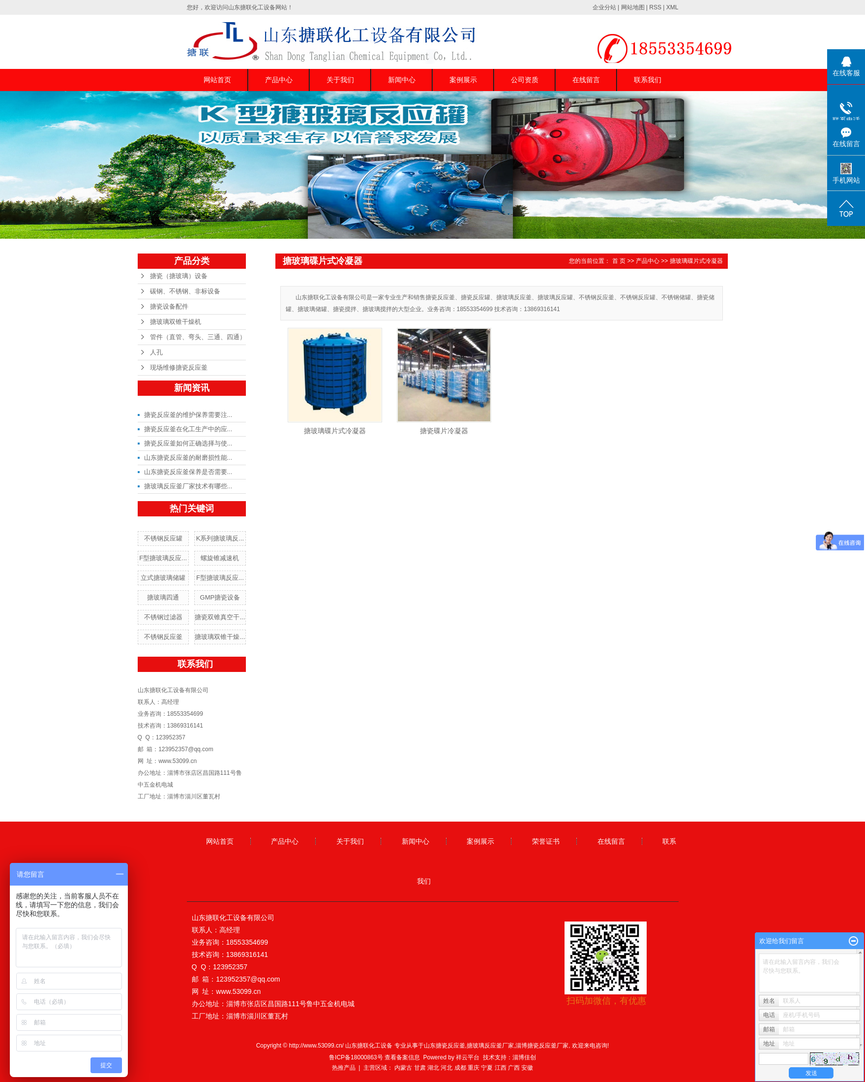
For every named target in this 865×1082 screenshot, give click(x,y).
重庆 (473, 1067)
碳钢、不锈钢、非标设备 (185, 291)
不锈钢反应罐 (163, 538)
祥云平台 (467, 1057)
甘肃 (420, 1067)
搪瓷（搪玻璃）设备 (179, 276)
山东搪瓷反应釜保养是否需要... (188, 472)
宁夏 (487, 1067)
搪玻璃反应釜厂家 (490, 1045)
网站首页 (217, 80)
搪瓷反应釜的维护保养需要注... (188, 414)
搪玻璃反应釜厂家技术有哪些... (188, 486)
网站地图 (633, 7)
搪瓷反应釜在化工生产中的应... (188, 429)
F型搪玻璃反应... (163, 558)
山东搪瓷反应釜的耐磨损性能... (188, 457)
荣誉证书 (546, 841)
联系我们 (647, 80)
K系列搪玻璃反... (220, 538)
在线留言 (586, 80)
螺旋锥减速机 (220, 558)
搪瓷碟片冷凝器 (444, 431)
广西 (514, 1067)
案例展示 (463, 80)
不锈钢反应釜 (163, 636)
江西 (501, 1067)
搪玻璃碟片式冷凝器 (696, 260)
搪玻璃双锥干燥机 (175, 321)
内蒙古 (403, 1067)
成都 (460, 1067)
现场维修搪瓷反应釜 (179, 367)
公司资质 (524, 80)
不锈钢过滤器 (163, 617)
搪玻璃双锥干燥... (220, 636)
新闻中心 (402, 80)
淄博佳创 (524, 1057)
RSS (655, 7)
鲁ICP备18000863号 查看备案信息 (374, 1057)
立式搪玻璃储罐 (163, 577)
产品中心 (279, 80)
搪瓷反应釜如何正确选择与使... (188, 443)
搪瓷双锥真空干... (220, 617)
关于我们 (340, 80)
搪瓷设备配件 (169, 306)
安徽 (527, 1067)
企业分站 (604, 7)
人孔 (156, 352)
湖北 (433, 1067)
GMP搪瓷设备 (220, 597)
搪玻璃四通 (163, 597)
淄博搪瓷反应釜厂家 (541, 1045)
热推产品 (344, 1067)
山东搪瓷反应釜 (444, 1045)
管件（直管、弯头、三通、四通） (198, 337)
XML (672, 7)
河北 (446, 1067)
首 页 (619, 260)
